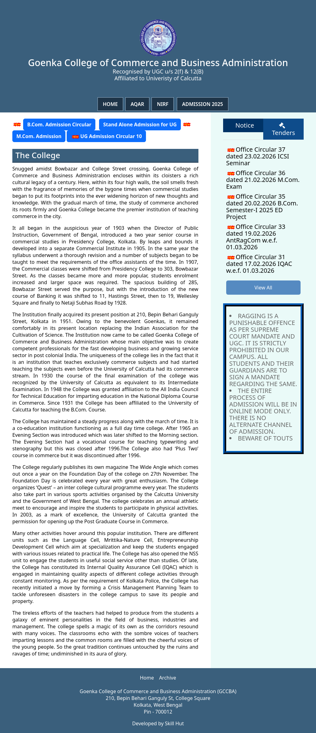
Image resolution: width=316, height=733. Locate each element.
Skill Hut (174, 723)
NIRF (162, 104)
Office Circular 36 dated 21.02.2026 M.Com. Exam (263, 180)
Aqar (137, 104)
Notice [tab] (244, 125)
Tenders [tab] (283, 129)
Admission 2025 (202, 104)
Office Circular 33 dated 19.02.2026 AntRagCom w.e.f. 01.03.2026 (255, 236)
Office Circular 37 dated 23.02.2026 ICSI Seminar (257, 156)
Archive (167, 677)
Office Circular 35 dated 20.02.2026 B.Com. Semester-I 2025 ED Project (262, 206)
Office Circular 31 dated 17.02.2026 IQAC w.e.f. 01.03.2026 (259, 264)
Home (110, 104)
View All (263, 287)
